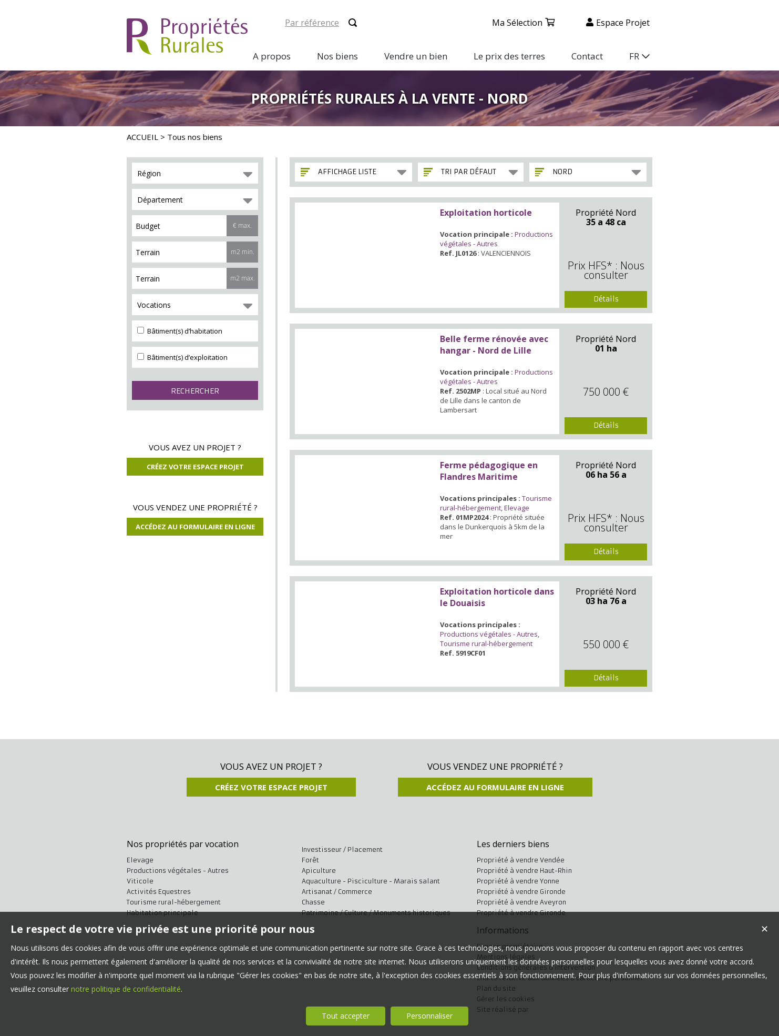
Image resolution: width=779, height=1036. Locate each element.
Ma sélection (517, 22)
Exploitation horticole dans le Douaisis (497, 597)
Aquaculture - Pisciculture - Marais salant (371, 881)
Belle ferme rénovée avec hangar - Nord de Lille (494, 344)
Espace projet (623, 22)
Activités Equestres (159, 892)
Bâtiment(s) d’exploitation (182, 357)
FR (634, 56)
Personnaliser (429, 1016)
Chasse (313, 902)
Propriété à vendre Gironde (521, 892)
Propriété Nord (606, 212)
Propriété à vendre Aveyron (521, 902)
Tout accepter (346, 1016)
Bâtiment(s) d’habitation (179, 331)
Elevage (516, 507)
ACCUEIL (142, 137)
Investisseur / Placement (342, 849)
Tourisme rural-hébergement (496, 503)
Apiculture (319, 870)
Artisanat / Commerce (337, 892)
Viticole (140, 881)
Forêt (310, 860)
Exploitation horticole (486, 212)
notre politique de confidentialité (126, 989)
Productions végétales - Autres (496, 238)
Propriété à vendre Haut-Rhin (524, 870)
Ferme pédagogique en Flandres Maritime (489, 470)
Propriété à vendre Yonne (518, 881)
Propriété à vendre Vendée (521, 860)
